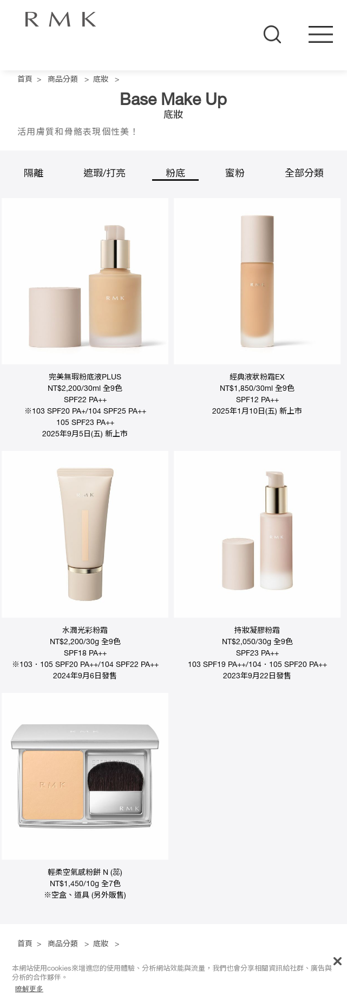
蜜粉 (235, 174)
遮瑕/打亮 (104, 174)
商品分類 (63, 80)
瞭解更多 (29, 989)
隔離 (33, 174)
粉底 (175, 174)
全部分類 (304, 174)
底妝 (100, 80)
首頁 (24, 80)
